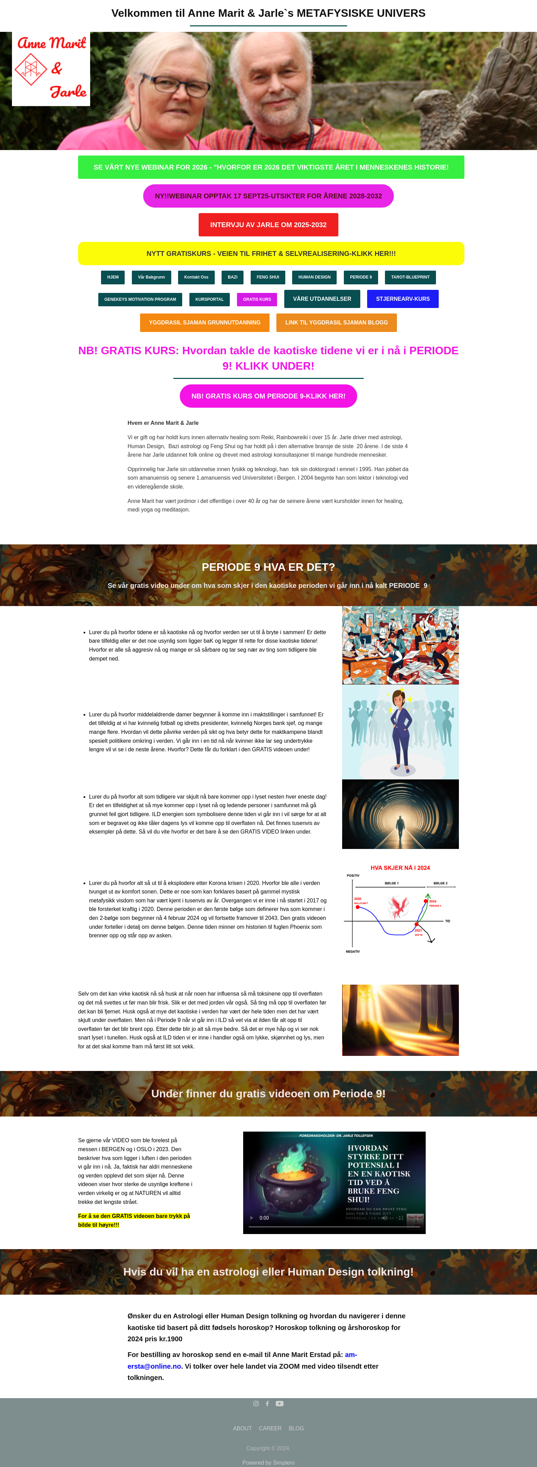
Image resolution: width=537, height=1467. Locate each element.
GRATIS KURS (257, 299)
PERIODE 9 (361, 277)
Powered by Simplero (268, 1463)
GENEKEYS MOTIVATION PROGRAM (140, 299)
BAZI (232, 277)
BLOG (296, 1428)
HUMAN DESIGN (314, 277)
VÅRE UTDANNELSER (322, 299)
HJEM (112, 277)
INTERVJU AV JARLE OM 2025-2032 (268, 225)
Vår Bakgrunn (151, 277)
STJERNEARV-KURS (403, 299)
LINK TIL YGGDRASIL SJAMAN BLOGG (336, 322)
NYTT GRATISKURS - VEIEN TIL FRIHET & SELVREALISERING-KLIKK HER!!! (271, 253)
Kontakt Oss (196, 277)
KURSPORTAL (210, 299)
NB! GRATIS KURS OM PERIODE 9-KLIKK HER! (268, 396)
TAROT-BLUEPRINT (410, 277)
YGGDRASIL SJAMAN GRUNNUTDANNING (205, 322)
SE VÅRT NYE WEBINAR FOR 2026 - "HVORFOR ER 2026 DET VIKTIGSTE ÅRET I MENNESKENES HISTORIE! (271, 167)
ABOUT (242, 1428)
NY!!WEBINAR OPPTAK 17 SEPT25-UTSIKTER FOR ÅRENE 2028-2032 (268, 196)
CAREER (270, 1428)
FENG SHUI (268, 277)
